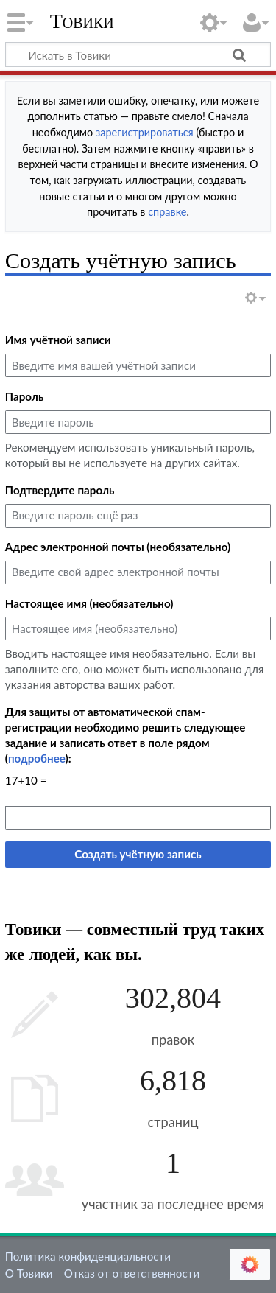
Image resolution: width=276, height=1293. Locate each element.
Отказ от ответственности (131, 1273)
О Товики (29, 1273)
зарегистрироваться (145, 132)
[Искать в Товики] (138, 54)
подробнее (37, 758)
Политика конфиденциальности (88, 1256)
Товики (82, 21)
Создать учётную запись (137, 854)
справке (167, 212)
